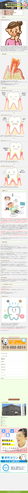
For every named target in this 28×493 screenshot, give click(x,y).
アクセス (2, 372)
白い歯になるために (4, 353)
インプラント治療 (4, 356)
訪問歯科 (2, 361)
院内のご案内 (3, 369)
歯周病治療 (3, 358)
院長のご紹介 (3, 367)
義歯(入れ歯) (3, 364)
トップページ (3, 375)
